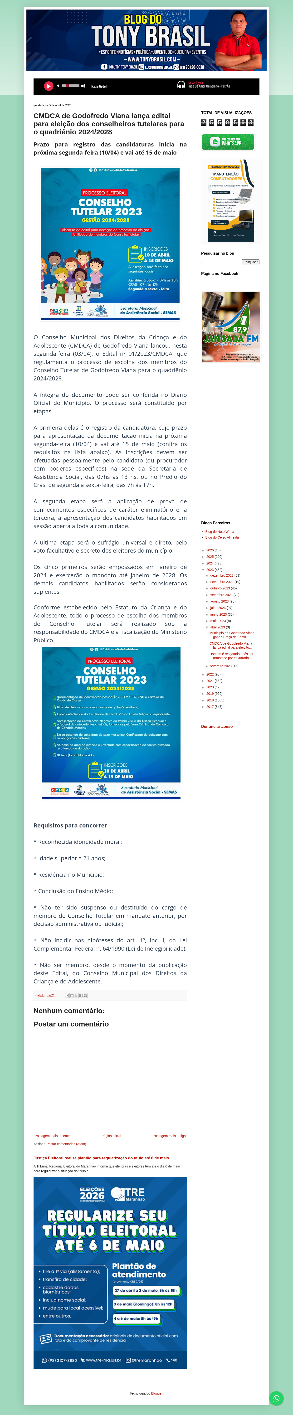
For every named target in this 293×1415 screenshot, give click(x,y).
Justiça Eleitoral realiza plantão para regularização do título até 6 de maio (101, 1158)
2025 (210, 557)
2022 (210, 674)
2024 (210, 563)
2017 (210, 707)
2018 (210, 700)
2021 (210, 681)
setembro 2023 (221, 595)
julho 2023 (218, 608)
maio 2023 (218, 621)
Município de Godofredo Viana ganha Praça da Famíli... (232, 635)
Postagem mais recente (52, 1136)
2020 (210, 687)
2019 (210, 693)
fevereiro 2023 (221, 666)
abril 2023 (218, 627)
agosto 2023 (220, 601)
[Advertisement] (230, 442)
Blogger (156, 1393)
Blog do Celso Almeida (222, 537)
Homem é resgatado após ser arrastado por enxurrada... (231, 656)
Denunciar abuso (217, 726)
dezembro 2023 (222, 575)
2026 (210, 550)
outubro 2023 (220, 588)
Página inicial (111, 1136)
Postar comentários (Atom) (66, 1144)
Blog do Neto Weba (219, 532)
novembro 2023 (222, 582)
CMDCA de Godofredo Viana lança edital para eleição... (231, 645)
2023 (210, 570)
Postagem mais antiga (169, 1136)
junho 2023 (219, 614)
